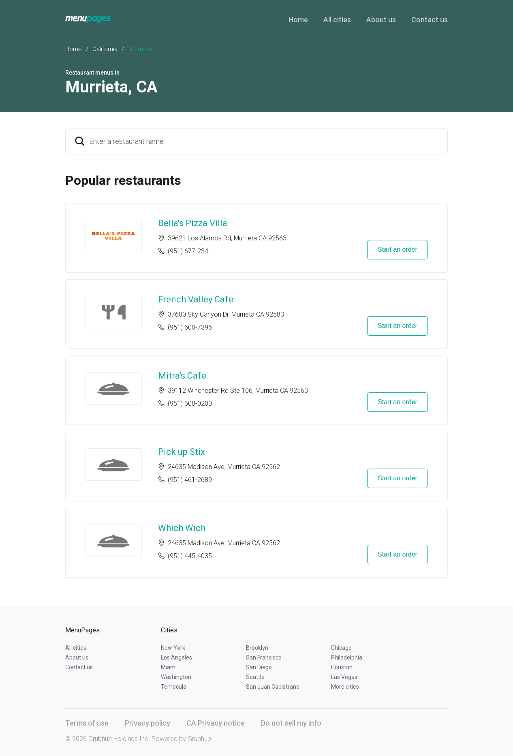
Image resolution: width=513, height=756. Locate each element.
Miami (169, 667)
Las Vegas (344, 677)
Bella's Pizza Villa (192, 223)
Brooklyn (257, 648)
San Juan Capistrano (272, 686)
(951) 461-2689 (190, 480)
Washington (176, 677)
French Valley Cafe (195, 299)
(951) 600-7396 (190, 327)
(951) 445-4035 (190, 556)
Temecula (173, 686)
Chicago (341, 648)
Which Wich (181, 528)
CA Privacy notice (215, 723)
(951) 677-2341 (190, 251)
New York (173, 648)
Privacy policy (147, 723)
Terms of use (87, 723)
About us (381, 19)
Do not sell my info (291, 723)
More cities (345, 686)
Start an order (397, 249)
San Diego (259, 667)
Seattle (255, 677)
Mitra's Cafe (182, 376)
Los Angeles (176, 657)
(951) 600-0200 (190, 403)
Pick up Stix (181, 452)
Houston (342, 667)
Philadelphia (346, 657)
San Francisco (264, 657)
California (105, 49)
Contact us (429, 19)
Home (298, 19)
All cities (337, 19)
